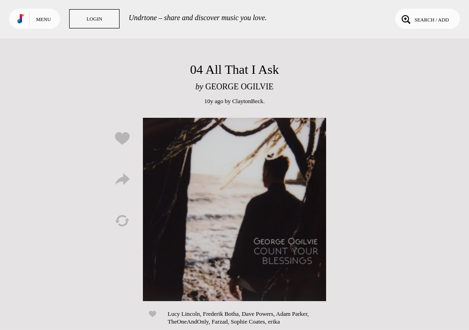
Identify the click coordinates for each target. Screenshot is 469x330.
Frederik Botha (221, 313)
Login (94, 19)
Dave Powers (257, 313)
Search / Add (424, 18)
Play (234, 209)
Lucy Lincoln (184, 313)
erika (274, 321)
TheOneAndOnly (188, 321)
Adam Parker (291, 313)
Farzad (220, 321)
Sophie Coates (248, 321)
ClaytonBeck (247, 101)
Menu (43, 19)
